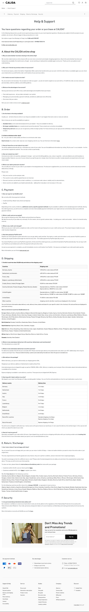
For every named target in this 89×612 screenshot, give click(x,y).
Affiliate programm (60, 599)
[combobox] (58, 2)
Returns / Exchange (31, 14)
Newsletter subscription (26, 590)
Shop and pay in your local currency (42, 563)
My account (23, 588)
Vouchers (22, 595)
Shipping (22, 14)
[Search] (73, 2)
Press (57, 597)
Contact (4, 601)
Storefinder (5, 599)
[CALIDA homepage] (10, 3)
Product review (24, 592)
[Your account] (82, 2)
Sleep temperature (42, 599)
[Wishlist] (79, 2)
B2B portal (58, 595)
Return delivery (6, 596)
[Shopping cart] (85, 2)
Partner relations (60, 592)
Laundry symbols (42, 604)
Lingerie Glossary (42, 602)
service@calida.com (72, 568)
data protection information (67, 544)
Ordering (10, 14)
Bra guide (40, 592)
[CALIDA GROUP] (80, 608)
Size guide (40, 590)
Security (40, 14)
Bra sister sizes (42, 595)
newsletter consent (49, 544)
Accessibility (6, 603)
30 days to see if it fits (39, 565)
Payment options (7, 590)
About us (58, 588)
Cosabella (78, 590)
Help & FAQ (5, 588)
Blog (39, 588)
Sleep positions (42, 597)
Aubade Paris (79, 588)
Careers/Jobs (59, 590)
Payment (16, 14)
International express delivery (41, 568)
